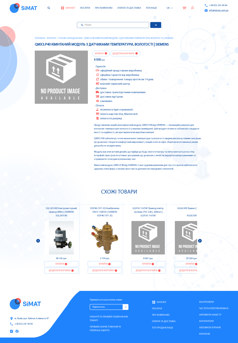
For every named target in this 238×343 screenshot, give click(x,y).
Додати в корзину (123, 53)
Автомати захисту (210, 315)
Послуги (85, 8)
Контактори (206, 321)
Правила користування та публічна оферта (105, 329)
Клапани (204, 334)
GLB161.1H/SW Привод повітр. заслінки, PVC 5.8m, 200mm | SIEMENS (148, 212)
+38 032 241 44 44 (215, 5)
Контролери (206, 302)
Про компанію (161, 315)
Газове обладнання (70, 38)
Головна (40, 38)
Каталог (51, 38)
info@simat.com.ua (216, 10)
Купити (99, 53)
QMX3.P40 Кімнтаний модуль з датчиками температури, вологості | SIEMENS (128, 38)
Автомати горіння (210, 327)
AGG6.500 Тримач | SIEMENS (191, 208)
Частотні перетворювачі (213, 308)
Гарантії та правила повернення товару (109, 319)
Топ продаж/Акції (162, 328)
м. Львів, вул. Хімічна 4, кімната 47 (29, 318)
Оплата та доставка (129, 8)
